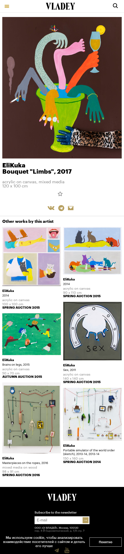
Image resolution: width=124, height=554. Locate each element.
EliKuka (13, 165)
